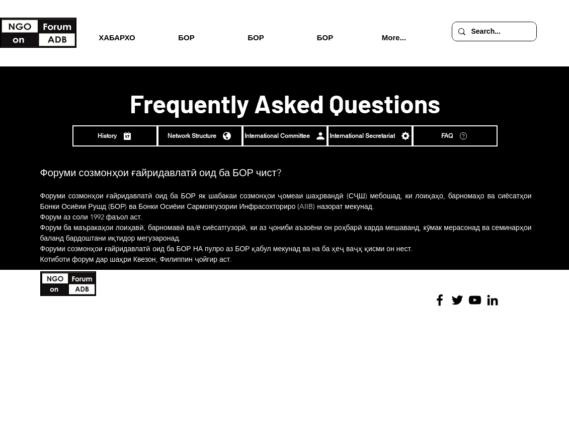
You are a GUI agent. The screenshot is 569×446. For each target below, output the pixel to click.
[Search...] (493, 31)
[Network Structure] (199, 135)
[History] (114, 135)
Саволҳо (184, 345)
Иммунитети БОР (196, 323)
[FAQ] (455, 135)
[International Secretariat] (370, 135)
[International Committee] (285, 135)
